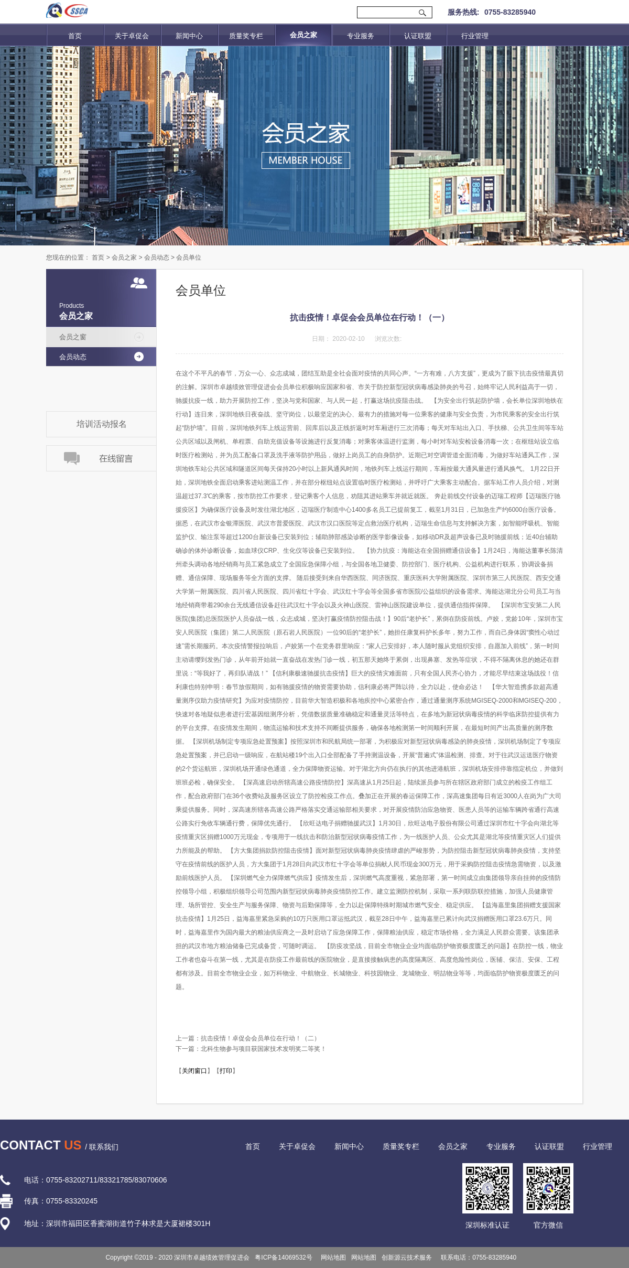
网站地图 (332, 1257)
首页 (75, 36)
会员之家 (124, 257)
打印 (226, 1070)
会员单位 (188, 257)
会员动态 (156, 257)
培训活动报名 (102, 424)
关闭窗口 (194, 1070)
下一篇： (251, 1048)
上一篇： (248, 1038)
